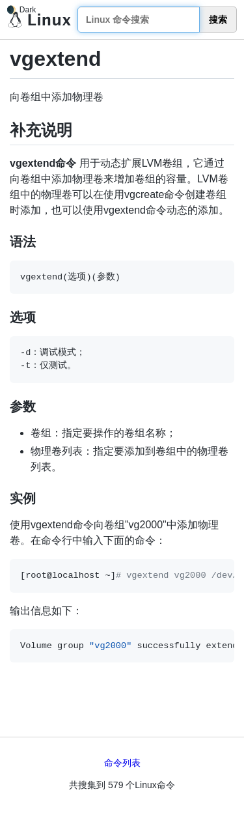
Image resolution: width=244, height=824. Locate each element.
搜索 (218, 19)
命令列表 (122, 763)
